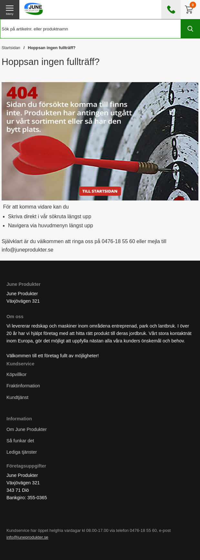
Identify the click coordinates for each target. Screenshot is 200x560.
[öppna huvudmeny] (9, 9)
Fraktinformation (23, 385)
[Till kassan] (190, 9)
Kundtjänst (17, 397)
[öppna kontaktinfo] (171, 9)
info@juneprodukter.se (27, 537)
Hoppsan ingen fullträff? (51, 47)
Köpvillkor (16, 374)
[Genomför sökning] (190, 28)
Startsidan (11, 47)
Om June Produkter (26, 429)
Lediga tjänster (21, 452)
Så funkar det (20, 440)
